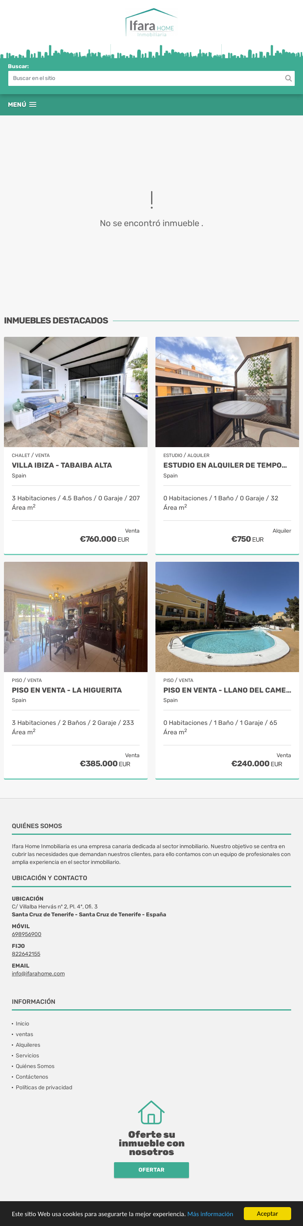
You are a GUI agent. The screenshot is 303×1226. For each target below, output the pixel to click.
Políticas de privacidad (44, 1087)
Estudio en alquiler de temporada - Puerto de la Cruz (227, 465)
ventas (24, 1034)
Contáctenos (32, 1077)
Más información (210, 1214)
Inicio (22, 1023)
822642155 (26, 954)
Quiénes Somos (35, 1066)
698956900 (26, 934)
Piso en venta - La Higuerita (67, 690)
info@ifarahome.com (38, 973)
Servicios (27, 1055)
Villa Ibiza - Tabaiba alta (62, 465)
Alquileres (28, 1045)
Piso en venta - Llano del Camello (227, 690)
